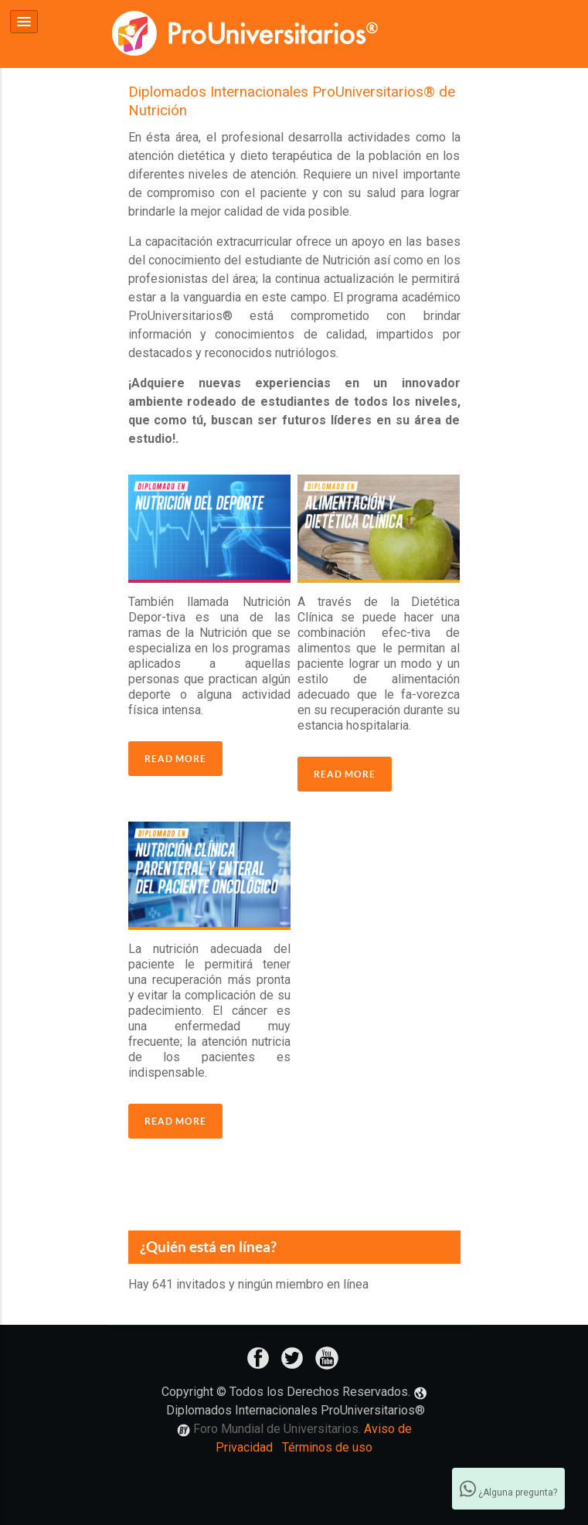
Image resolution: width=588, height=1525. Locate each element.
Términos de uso (327, 1445)
